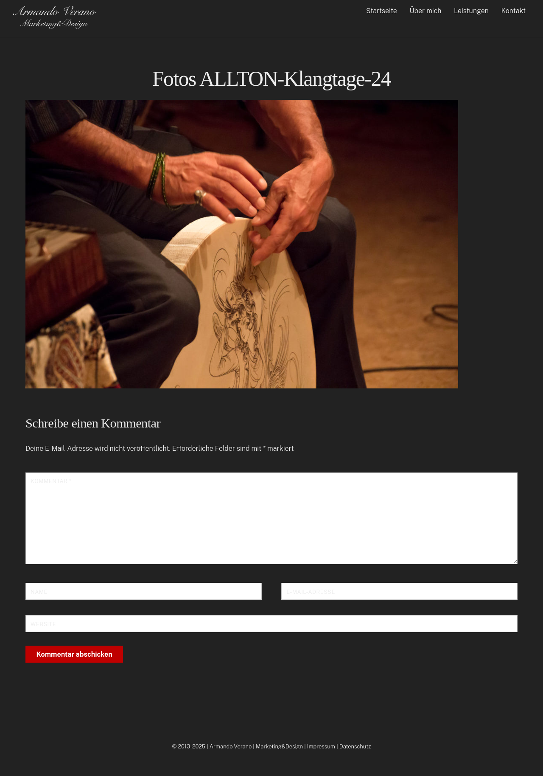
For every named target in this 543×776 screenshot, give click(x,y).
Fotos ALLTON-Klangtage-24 (271, 78)
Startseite (381, 11)
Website (43, 624)
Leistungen (471, 11)
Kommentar (51, 481)
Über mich (425, 11)
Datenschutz (355, 746)
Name (39, 592)
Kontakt (513, 11)
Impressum (321, 746)
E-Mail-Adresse (310, 592)
